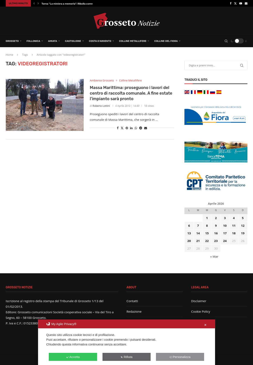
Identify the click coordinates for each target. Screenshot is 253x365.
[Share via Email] (145, 128)
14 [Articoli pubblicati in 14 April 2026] (198, 233)
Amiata (52, 41)
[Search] (226, 41)
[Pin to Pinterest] (127, 128)
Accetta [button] (73, 357)
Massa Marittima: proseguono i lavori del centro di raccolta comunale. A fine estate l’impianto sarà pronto (131, 93)
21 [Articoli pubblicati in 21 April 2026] (198, 241)
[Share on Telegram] (140, 128)
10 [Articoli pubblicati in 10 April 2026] (225, 225)
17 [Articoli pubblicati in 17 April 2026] (225, 233)
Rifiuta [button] (127, 357)
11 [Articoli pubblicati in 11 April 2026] (233, 225)
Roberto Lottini (101, 106)
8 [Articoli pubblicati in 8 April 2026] (207, 225)
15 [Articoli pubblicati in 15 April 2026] (207, 233)
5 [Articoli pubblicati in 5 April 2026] (243, 218)
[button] (34, 3)
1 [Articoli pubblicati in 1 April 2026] (207, 218)
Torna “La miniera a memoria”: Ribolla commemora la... (74, 3)
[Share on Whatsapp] (136, 128)
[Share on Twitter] (122, 128)
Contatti (132, 301)
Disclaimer (198, 301)
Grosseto (12, 41)
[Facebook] (230, 3)
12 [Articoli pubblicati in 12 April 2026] (243, 225)
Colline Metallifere (132, 41)
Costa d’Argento (100, 41)
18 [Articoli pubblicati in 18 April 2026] (233, 233)
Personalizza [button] (180, 357)
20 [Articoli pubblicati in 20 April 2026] (189, 241)
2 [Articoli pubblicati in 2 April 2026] (216, 218)
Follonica (33, 41)
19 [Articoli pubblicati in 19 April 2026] (243, 233)
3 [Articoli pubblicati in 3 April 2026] (225, 218)
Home (9, 54)
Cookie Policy (200, 311)
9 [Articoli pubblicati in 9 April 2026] (216, 225)
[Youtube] (240, 3)
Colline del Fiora (166, 41)
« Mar (214, 256)
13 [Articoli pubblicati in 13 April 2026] (189, 233)
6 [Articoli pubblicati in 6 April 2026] (189, 225)
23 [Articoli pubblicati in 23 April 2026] (216, 241)
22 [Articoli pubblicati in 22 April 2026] (207, 241)
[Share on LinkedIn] (131, 128)
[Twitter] (235, 3)
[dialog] (126, 342)
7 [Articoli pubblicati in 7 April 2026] (198, 225)
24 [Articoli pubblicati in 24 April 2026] (225, 241)
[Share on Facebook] (118, 128)
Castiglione (73, 41)
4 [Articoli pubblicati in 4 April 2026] (234, 218)
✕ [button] (205, 325)
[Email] (246, 3)
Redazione (133, 311)
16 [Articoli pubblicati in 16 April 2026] (216, 233)
